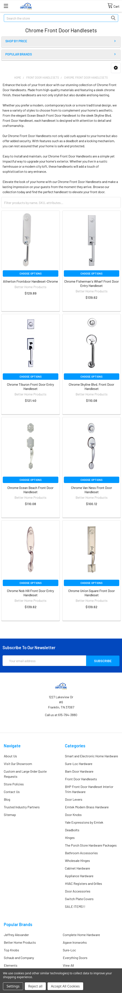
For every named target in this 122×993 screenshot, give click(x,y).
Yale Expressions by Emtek (84, 822)
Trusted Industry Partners (22, 807)
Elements (10, 965)
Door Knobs (73, 814)
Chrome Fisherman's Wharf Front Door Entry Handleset (91, 283)
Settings (13, 986)
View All (68, 965)
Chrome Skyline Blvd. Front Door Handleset (91, 386)
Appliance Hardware (79, 876)
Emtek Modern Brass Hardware (87, 807)
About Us (10, 756)
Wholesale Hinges (77, 860)
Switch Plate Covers (79, 899)
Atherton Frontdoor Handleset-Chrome (30, 281)
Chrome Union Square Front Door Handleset (91, 593)
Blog (7, 799)
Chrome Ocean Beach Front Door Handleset (30, 490)
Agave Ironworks (75, 942)
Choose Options (31, 273)
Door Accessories (77, 891)
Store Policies (14, 784)
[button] (116, 68)
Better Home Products (20, 942)
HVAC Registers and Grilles (83, 883)
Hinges (70, 837)
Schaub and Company (19, 957)
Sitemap (10, 814)
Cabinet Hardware (77, 868)
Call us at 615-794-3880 (61, 715)
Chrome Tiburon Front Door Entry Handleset (30, 386)
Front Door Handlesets (81, 779)
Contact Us (12, 791)
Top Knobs (11, 950)
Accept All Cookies (65, 986)
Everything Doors (75, 957)
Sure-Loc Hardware (78, 763)
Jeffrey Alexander (16, 934)
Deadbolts (72, 830)
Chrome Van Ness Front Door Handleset (91, 490)
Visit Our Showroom (18, 763)
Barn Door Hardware (79, 771)
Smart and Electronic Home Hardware (91, 756)
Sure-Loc (69, 950)
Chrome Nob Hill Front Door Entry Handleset (30, 593)
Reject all (35, 986)
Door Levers (73, 799)
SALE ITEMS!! (75, 906)
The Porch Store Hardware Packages (91, 845)
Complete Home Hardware (81, 934)
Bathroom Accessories (81, 853)
